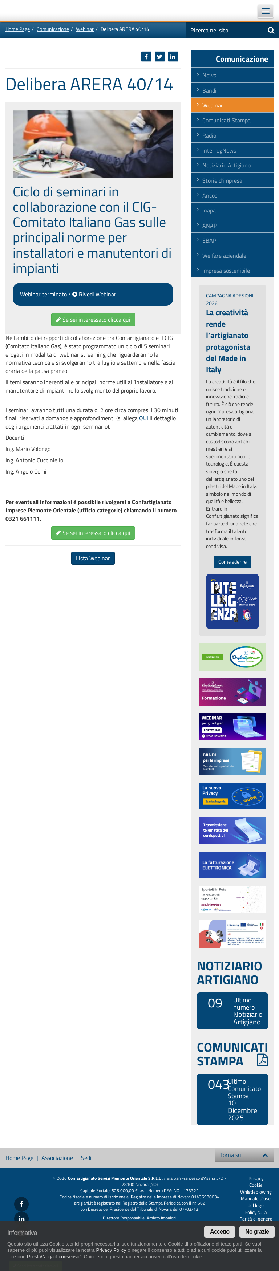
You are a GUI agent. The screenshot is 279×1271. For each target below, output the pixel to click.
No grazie (257, 1232)
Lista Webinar (93, 558)
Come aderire (232, 562)
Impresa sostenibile (226, 270)
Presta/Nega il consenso (53, 1256)
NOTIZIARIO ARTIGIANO (229, 972)
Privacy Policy (111, 1250)
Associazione (57, 1157)
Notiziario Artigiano (226, 165)
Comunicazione (53, 29)
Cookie (256, 1185)
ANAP (209, 225)
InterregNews (219, 150)
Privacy (255, 1178)
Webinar (85, 29)
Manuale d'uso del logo (256, 1202)
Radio (209, 135)
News (209, 75)
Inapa (209, 210)
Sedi (86, 1157)
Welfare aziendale (224, 255)
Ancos (209, 195)
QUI (143, 418)
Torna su (244, 1154)
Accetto (219, 1232)
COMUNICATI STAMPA (232, 1054)
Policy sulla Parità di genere (255, 1216)
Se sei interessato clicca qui (93, 319)
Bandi (209, 90)
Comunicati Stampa (226, 120)
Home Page (17, 29)
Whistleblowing (256, 1191)
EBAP (209, 240)
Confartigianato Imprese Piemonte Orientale (25, 10)
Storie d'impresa (222, 180)
